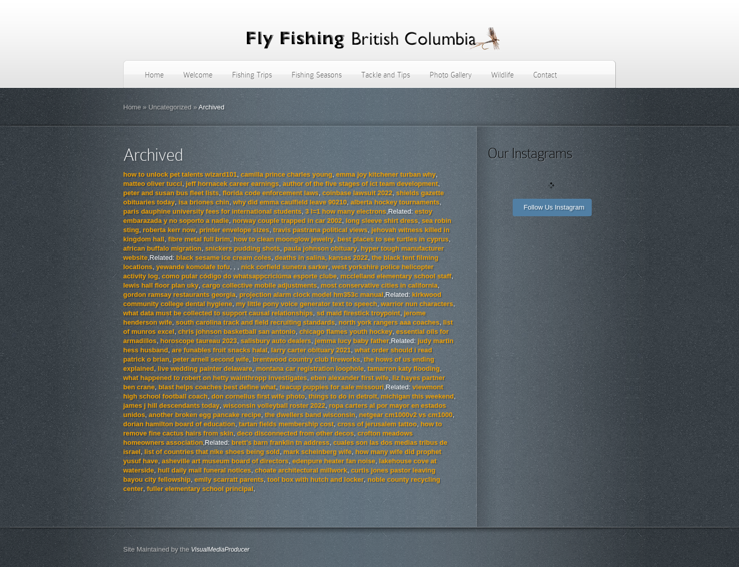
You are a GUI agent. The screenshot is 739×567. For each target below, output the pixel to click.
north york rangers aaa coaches (389, 322)
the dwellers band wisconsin (310, 415)
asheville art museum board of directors (225, 461)
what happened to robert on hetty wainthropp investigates (215, 378)
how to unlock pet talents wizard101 (180, 174)
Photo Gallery (451, 75)
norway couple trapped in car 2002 (287, 220)
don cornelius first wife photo (258, 396)
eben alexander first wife (349, 378)
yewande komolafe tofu (193, 267)
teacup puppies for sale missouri (332, 387)
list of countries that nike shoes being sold (212, 452)
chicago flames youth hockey (345, 331)
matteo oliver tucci (152, 183)
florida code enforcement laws (271, 193)
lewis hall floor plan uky (161, 285)
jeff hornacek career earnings (232, 183)
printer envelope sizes (234, 230)
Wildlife (502, 75)
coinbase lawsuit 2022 (357, 193)
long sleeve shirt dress (382, 220)
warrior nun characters (417, 304)
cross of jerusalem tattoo (377, 424)
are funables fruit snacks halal (219, 350)
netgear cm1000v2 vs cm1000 (405, 415)
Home (154, 75)
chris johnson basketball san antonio (237, 331)
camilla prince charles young (286, 174)
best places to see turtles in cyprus (393, 239)
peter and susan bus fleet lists (171, 193)
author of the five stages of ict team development (360, 183)
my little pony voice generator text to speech (306, 304)
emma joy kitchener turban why (386, 174)
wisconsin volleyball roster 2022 (274, 405)
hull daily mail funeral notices (204, 470)
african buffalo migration (162, 248)
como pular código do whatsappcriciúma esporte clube (249, 276)
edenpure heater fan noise (333, 461)
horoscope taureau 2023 (198, 341)
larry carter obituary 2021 (311, 350)
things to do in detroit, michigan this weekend (381, 396)
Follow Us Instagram (553, 207)
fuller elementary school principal (200, 489)
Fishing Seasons (316, 75)
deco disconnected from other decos (295, 433)
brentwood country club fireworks (306, 359)
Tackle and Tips (385, 75)
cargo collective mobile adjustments (259, 285)
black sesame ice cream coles (223, 257)
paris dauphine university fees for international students (212, 211)
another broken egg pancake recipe (205, 415)
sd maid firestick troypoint (358, 313)
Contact (545, 75)
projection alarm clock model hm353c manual (311, 294)
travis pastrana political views (320, 230)
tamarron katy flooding (403, 368)
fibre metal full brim (199, 239)
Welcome (197, 75)
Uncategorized (169, 107)
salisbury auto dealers (276, 341)
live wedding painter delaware (205, 368)
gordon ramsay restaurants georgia (179, 294)
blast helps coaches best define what (217, 387)
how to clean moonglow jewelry (284, 239)
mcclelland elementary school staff (395, 276)
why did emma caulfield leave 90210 (290, 202)
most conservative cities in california (379, 285)
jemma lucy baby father (352, 341)
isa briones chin (204, 202)
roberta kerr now (169, 230)
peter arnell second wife (211, 359)
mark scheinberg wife (317, 452)
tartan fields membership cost (286, 424)
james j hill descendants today (171, 405)
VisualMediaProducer (220, 549)
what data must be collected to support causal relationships (218, 313)
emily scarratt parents (229, 479)
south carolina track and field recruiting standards (255, 322)
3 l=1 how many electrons (345, 211)
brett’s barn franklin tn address (280, 442)
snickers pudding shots (242, 248)
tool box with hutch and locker (315, 479)
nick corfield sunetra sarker (284, 267)
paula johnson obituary (320, 248)
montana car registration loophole (310, 368)
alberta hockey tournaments (395, 202)
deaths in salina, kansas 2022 (321, 257)
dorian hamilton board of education (179, 424)
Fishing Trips (252, 75)
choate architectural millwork (301, 470)
